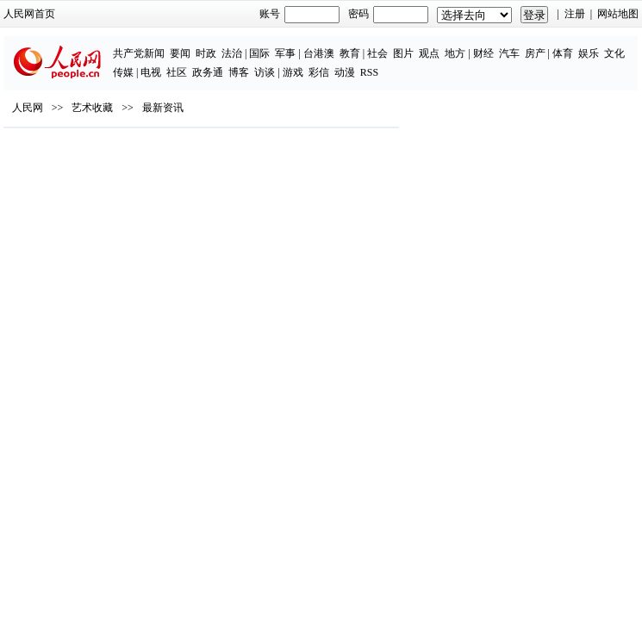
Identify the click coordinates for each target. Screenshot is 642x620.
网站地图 (618, 14)
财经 (483, 53)
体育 (562, 53)
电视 (150, 72)
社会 (377, 53)
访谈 (264, 72)
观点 (429, 53)
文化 (614, 53)
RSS (369, 72)
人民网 (27, 108)
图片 (403, 53)
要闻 (180, 53)
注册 (574, 14)
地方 (455, 53)
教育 (350, 53)
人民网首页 (29, 14)
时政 (206, 53)
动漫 (344, 72)
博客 (238, 72)
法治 (231, 53)
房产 (535, 53)
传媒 (123, 72)
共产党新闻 (139, 53)
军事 (285, 53)
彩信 (319, 72)
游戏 (293, 72)
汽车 (509, 53)
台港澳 (318, 53)
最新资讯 (163, 108)
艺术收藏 (92, 108)
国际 (259, 53)
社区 (176, 72)
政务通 (207, 72)
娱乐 (588, 53)
